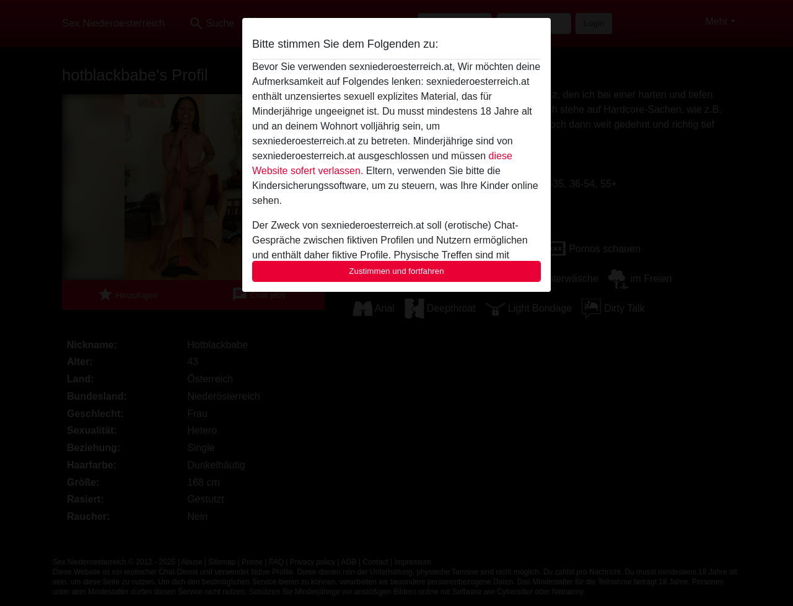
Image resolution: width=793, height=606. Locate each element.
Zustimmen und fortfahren (396, 271)
